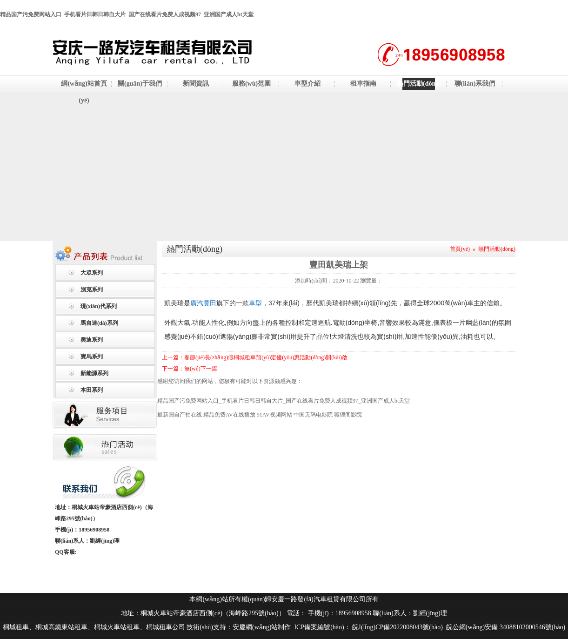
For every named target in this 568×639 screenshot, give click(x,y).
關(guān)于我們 (140, 83)
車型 (255, 303)
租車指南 (363, 83)
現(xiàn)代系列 (98, 306)
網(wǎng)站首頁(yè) (84, 92)
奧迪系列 (91, 339)
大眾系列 (91, 272)
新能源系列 (94, 373)
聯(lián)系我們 (474, 83)
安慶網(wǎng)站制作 (262, 627)
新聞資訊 (196, 83)
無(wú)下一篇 (200, 368)
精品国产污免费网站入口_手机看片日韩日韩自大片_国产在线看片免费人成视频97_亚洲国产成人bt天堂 (127, 14)
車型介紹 (307, 83)
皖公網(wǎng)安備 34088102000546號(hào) (505, 627)
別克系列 (91, 289)
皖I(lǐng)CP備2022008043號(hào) (397, 627)
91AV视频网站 (274, 414)
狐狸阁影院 (348, 414)
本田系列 (91, 390)
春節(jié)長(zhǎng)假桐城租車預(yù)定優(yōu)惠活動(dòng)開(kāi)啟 (265, 357)
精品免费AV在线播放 (229, 414)
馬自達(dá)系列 (99, 323)
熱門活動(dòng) (419, 83)
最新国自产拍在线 (179, 414)
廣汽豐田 (203, 303)
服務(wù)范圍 (251, 83)
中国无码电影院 (313, 414)
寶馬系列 (91, 356)
